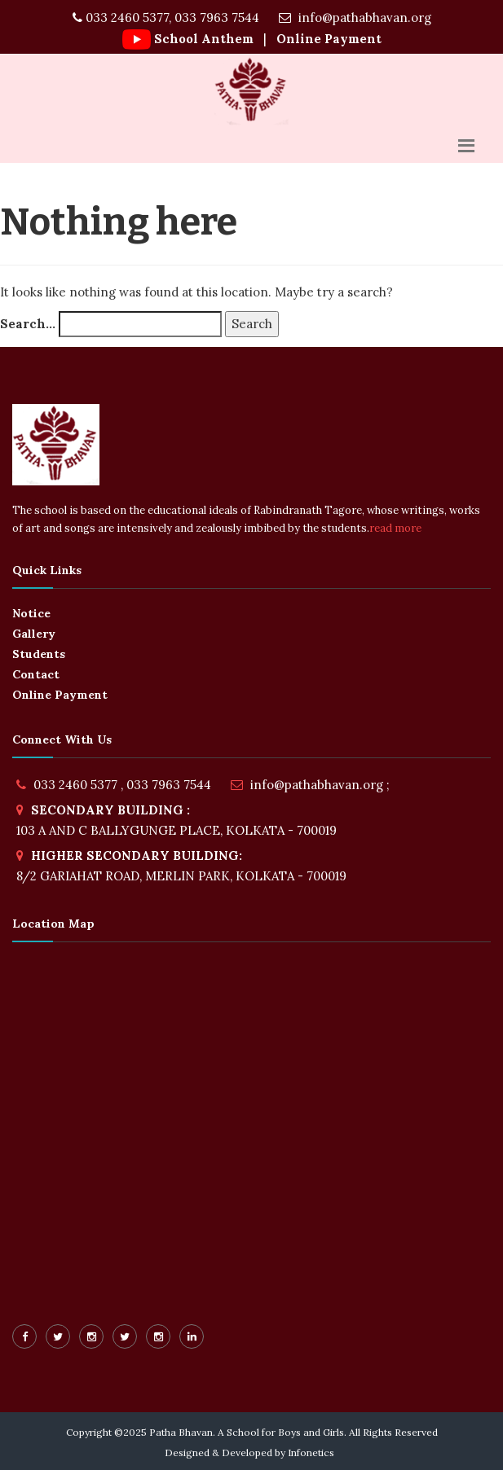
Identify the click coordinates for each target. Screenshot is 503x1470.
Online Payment (327, 38)
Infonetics (311, 1452)
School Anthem (204, 38)
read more (395, 528)
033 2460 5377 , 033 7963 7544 (122, 784)
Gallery (33, 633)
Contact (36, 674)
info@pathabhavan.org (355, 17)
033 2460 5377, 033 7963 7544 (166, 17)
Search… (27, 323)
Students (38, 654)
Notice (31, 613)
